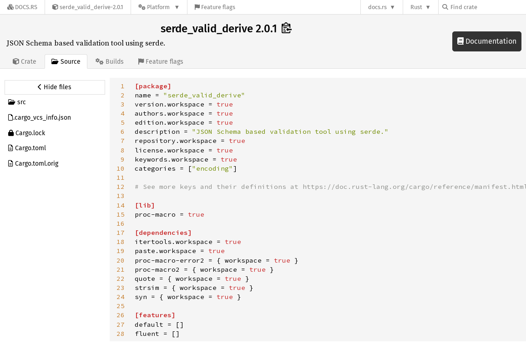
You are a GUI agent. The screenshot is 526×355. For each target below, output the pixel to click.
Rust (416, 7)
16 (120, 223)
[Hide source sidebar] (55, 87)
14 (120, 205)
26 (120, 315)
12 (120, 187)
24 (120, 297)
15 (120, 214)
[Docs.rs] (22, 7)
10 (120, 168)
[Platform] (159, 7)
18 (120, 242)
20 (120, 260)
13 (120, 196)
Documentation (486, 41)
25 (120, 306)
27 (120, 324)
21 (120, 269)
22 (120, 278)
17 (120, 232)
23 (120, 288)
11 (120, 177)
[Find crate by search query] (488, 7)
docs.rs (377, 7)
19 (120, 251)
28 (120, 334)
